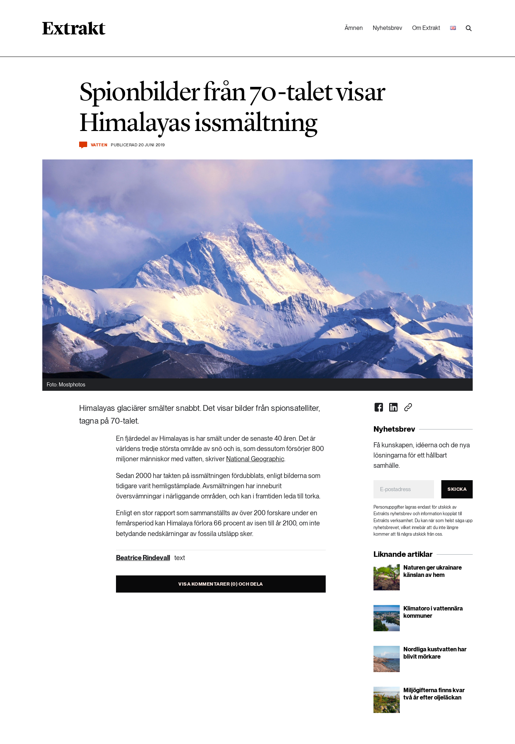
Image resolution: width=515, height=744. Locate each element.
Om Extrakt (426, 27)
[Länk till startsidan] (73, 30)
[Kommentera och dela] (83, 145)
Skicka (457, 489)
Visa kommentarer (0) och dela (220, 584)
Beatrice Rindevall (143, 558)
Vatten (99, 145)
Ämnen (354, 27)
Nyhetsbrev (387, 27)
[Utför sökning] (468, 28)
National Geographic (255, 459)
